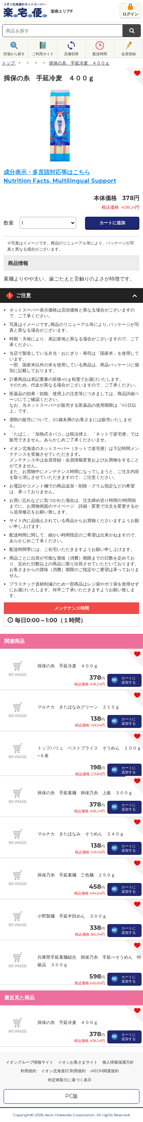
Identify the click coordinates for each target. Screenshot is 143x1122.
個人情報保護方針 (118, 1062)
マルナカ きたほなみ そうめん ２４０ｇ (80, 833)
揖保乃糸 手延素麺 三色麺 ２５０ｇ (76, 875)
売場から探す (14, 54)
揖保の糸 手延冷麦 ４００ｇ (67, 665)
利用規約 (28, 1070)
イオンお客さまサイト (78, 1062)
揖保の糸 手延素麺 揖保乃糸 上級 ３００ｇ (85, 792)
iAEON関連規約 (104, 1070)
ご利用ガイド (43, 54)
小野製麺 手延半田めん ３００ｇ (72, 916)
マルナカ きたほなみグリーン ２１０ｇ (78, 707)
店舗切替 (71, 54)
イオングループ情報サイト (29, 1062)
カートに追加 (112, 222)
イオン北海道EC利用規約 (63, 1070)
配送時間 (100, 54)
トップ (8, 63)
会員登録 (128, 54)
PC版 (71, 1096)
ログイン (130, 14)
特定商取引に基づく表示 (69, 1079)
